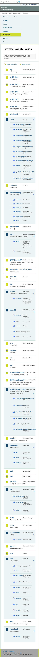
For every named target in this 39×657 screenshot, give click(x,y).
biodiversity (14, 114)
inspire (12, 438)
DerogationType (19, 405)
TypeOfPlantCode (19, 418)
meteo (18, 593)
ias (11, 358)
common (13, 185)
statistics (18, 598)
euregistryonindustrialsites (16, 269)
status (18, 220)
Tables (5, 24)
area (17, 570)
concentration (19, 575)
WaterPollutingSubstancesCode (19, 429)
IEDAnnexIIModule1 (16, 372)
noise (12, 525)
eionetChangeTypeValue (19, 152)
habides (13, 350)
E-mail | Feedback (8, 651)
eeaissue (18, 211)
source (18, 326)
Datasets (5, 20)
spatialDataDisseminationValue (19, 172)
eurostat (13, 277)
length (18, 587)
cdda (12, 119)
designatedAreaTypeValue (19, 135)
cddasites (19, 129)
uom (11, 559)
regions (18, 165)
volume (18, 615)
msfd (12, 518)
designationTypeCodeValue (19, 147)
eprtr (12, 234)
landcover (14, 445)
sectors (18, 510)
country (18, 636)
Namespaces (7, 42)
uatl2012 (18, 462)
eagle (17, 457)
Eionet (10, 13)
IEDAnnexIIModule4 (16, 389)
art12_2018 (14, 84)
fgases (12, 291)
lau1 (11, 471)
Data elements (7, 27)
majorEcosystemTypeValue (19, 160)
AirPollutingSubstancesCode (19, 398)
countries (19, 299)
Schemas (6, 31)
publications (15, 532)
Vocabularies (7, 35)
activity (18, 241)
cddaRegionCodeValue (19, 124)
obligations (19, 216)
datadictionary (15, 193)
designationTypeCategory (19, 140)
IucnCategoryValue (19, 156)
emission (18, 582)
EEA (11, 2)
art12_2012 (14, 77)
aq (11, 70)
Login (23, 4)
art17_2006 (14, 92)
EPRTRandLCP (16, 260)
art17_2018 (14, 107)
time (17, 604)
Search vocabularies (12, 64)
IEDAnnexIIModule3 (16, 380)
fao (11, 284)
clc (16, 452)
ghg (11, 343)
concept (18, 315)
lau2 (11, 476)
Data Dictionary (17, 13)
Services (5, 38)
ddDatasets (19, 204)
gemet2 (13, 310)
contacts (18, 200)
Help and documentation (10, 17)
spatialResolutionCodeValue (19, 178)
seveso (12, 546)
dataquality (14, 227)
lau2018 (13, 482)
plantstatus (19, 502)
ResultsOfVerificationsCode (19, 412)
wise (12, 622)
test (11, 553)
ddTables (18, 208)
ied (11, 365)
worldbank (14, 629)
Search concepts (26, 64)
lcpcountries (19, 496)
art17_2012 (14, 99)
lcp (11, 489)
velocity (18, 610)
